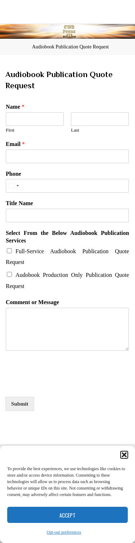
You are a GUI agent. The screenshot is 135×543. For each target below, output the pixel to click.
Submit (19, 404)
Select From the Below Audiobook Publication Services (67, 237)
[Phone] (67, 186)
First (10, 130)
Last (75, 130)
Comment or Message (32, 302)
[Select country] (13, 186)
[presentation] (60, 385)
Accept (67, 515)
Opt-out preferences (64, 532)
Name (15, 107)
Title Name (19, 203)
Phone (13, 173)
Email (15, 144)
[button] (124, 454)
